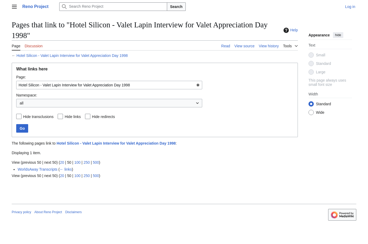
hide (338, 35)
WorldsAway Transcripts (37, 169)
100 (77, 162)
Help (290, 30)
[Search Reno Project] (113, 6)
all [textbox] (21, 103)
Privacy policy (21, 212)
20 (62, 162)
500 (96, 162)
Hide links (73, 117)
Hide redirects (103, 117)
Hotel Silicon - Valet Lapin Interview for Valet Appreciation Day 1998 (72, 55)
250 (86, 162)
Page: (21, 77)
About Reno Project (48, 212)
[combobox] (109, 85)
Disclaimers (73, 212)
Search (176, 7)
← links (66, 169)
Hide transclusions (38, 117)
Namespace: (26, 95)
